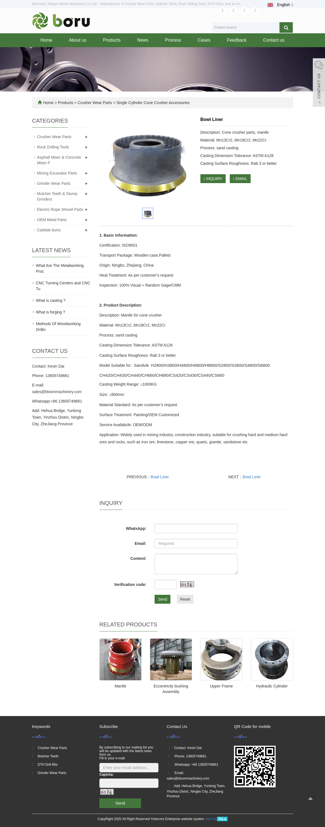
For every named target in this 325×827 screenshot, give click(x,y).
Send (162, 599)
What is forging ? (50, 312)
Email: (140, 543)
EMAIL (240, 178)
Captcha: (106, 775)
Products (111, 40)
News (142, 40)
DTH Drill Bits (48, 765)
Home (46, 40)
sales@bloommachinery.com (57, 392)
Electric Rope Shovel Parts (60, 209)
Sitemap (211, 819)
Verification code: (130, 584)
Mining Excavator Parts (57, 173)
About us (77, 40)
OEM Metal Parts (52, 220)
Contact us (273, 40)
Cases (204, 40)
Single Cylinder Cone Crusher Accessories (152, 102)
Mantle (120, 686)
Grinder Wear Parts (53, 183)
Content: (138, 558)
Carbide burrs (49, 230)
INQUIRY (213, 178)
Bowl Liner (160, 477)
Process (173, 40)
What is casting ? (51, 300)
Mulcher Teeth (48, 756)
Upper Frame (221, 686)
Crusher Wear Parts (95, 102)
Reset (185, 599)
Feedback (236, 40)
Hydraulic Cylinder (272, 686)
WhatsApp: (136, 528)
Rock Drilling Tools (53, 147)
